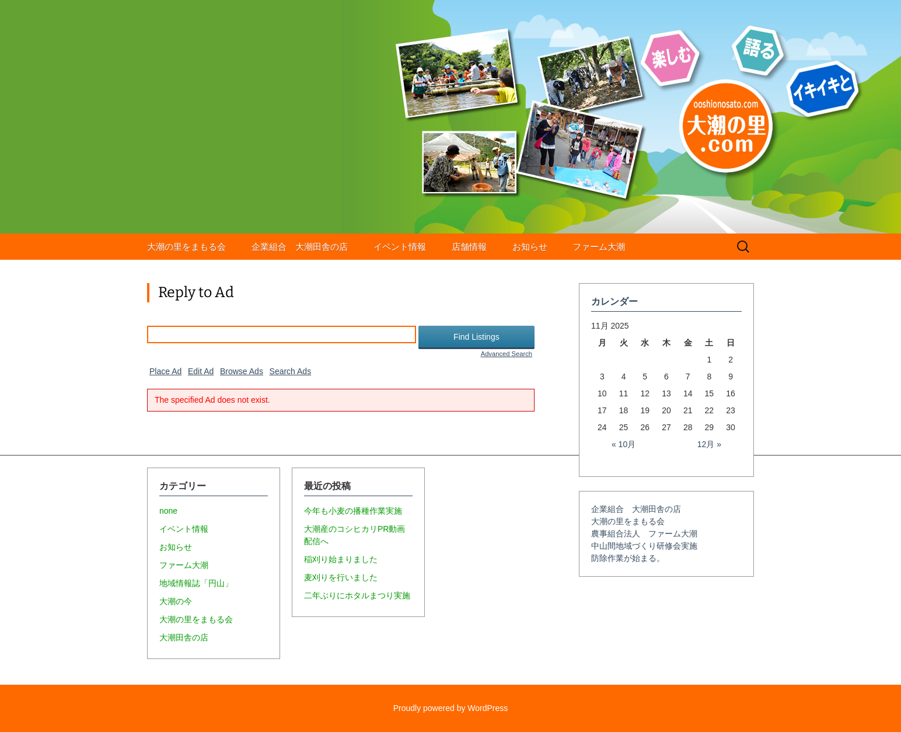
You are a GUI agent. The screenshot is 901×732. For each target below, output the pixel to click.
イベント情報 (399, 247)
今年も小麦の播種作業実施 (353, 510)
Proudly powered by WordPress (450, 708)
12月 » (709, 444)
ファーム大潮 (598, 247)
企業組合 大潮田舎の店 (300, 247)
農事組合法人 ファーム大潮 (644, 533)
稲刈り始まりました (341, 559)
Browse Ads (241, 371)
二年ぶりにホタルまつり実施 (357, 595)
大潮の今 (175, 601)
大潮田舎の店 (183, 637)
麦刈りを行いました (341, 577)
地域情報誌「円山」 (196, 583)
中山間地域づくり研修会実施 (644, 545)
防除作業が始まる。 (628, 558)
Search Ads (291, 371)
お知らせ (529, 247)
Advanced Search (506, 353)
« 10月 (623, 444)
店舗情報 (469, 247)
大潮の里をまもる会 (186, 247)
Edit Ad (201, 371)
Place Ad (165, 371)
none (168, 510)
